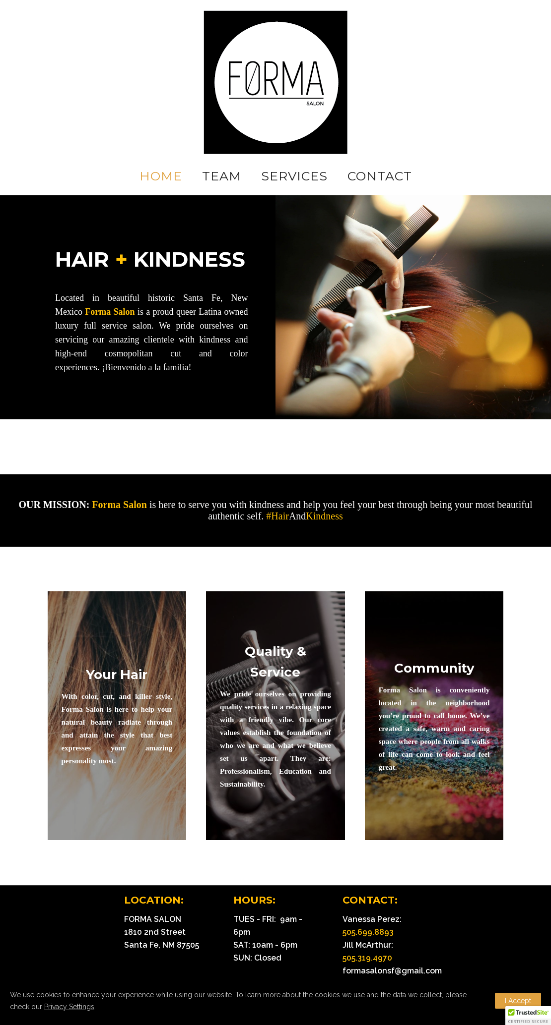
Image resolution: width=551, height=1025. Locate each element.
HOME (160, 176)
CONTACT (379, 176)
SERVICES (294, 176)
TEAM (221, 176)
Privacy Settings (69, 1007)
